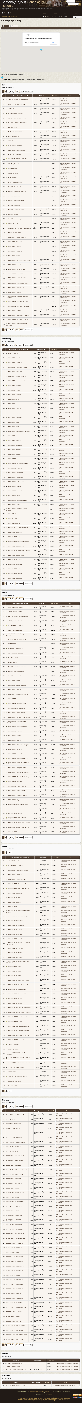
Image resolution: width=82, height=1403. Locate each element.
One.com (36, 1397)
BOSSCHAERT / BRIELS (13, 1293)
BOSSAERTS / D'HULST (13, 1179)
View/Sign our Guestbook (51, 16)
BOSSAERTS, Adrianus (15, 699)
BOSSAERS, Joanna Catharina (17, 376)
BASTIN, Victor (12, 127)
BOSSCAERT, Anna (14, 523)
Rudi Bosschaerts (47, 1394)
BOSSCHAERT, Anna (14, 832)
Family (17, 1111)
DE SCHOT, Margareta (14, 1081)
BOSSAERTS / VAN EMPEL (14, 1229)
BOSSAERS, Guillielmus (15, 371)
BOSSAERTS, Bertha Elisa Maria (18, 283)
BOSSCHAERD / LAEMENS (14, 1261)
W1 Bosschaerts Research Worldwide (67, 1363)
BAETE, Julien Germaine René (17, 118)
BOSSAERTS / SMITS (12, 1211)
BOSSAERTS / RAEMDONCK (15, 1202)
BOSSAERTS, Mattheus (15, 781)
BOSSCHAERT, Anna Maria (16, 907)
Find (44, 13)
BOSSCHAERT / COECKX (14, 1312)
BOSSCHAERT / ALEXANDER (15, 1266)
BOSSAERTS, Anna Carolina (16, 708)
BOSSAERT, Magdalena (15, 445)
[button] (41, 50)
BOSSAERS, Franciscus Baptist (17, 367)
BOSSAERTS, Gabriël (14, 740)
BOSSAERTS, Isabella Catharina (17, 482)
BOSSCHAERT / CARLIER (14, 1302)
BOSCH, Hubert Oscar (14, 232)
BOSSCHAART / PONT (13, 1252)
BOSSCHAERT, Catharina (15, 920)
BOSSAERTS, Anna (14, 459)
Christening (40, 349)
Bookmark (69, 16)
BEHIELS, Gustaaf (13, 164)
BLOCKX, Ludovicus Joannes (16, 210)
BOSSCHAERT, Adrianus (15, 537)
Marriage (38, 1111)
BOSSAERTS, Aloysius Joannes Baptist (19, 260)
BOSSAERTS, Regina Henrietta (17, 795)
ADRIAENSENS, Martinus (15, 611)
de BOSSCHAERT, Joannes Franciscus (19, 1063)
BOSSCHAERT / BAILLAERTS (15, 1270)
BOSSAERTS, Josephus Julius (17, 767)
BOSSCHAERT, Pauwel (15, 998)
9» (17, 345)
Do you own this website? (32, 42)
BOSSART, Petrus (13, 518)
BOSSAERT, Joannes (14, 436)
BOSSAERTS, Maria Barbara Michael (19, 772)
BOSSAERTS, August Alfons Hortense (19, 274)
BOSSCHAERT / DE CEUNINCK (16, 1325)
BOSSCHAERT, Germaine (15, 948)
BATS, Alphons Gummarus (16, 132)
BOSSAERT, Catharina (14, 408)
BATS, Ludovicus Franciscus (16, 150)
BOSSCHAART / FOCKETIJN (15, 1247)
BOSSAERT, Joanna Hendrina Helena (19, 431)
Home (5, 12)
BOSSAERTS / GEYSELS (14, 1183)
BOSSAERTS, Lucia (14, 495)
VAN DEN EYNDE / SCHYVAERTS (16, 1369)
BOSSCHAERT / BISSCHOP (14, 1284)
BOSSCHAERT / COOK (13, 1316)
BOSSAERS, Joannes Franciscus (18, 694)
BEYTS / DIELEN (11, 1133)
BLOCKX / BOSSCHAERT (14, 1137)
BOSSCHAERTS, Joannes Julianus (18, 1030)
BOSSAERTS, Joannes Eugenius (18, 758)
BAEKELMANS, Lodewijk (15, 113)
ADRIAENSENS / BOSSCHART (15, 1114)
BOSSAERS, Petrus (14, 390)
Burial (43, 857)
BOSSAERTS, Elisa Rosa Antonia (18, 301)
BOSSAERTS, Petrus (14, 504)
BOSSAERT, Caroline (14, 246)
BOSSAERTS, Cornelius (15, 731)
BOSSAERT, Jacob (13, 422)
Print (62, 16)
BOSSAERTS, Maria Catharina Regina (19, 777)
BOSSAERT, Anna (13, 399)
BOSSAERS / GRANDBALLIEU (15, 1156)
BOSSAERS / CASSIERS (13, 1147)
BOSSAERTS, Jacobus (15, 749)
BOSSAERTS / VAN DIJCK (14, 1224)
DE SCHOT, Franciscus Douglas (17, 1076)
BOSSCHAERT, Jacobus (15, 952)
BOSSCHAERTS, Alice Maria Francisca (19, 1007)
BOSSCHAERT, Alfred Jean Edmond (19, 827)
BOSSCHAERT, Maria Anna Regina (18, 980)
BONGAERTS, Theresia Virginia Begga (19, 228)
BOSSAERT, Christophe (15, 251)
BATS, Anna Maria (13, 136)
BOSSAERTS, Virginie (14, 800)
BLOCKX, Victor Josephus (15, 219)
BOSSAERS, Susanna (14, 394)
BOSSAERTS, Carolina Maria (16, 287)
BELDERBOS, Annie (14, 644)
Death (41, 603)
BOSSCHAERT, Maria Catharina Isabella (20, 985)
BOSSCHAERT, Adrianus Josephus (18, 541)
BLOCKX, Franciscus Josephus (17, 191)
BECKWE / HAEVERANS (13, 1124)
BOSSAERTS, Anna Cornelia (16, 269)
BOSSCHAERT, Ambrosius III (16, 555)
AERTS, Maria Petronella (15, 621)
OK (53, 43)
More (76, 13)
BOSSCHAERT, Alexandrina (16, 546)
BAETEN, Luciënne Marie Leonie (17, 122)
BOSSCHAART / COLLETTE (14, 1243)
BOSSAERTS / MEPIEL (13, 1197)
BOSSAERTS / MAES (12, 1188)
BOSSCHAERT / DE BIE (13, 1321)
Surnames (79, 5)
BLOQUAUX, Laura (13, 223)
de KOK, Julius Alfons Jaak (16, 1067)
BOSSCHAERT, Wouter (15, 1003)
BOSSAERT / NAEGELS (13, 1165)
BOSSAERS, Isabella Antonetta (17, 237)
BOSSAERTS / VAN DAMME (14, 1215)
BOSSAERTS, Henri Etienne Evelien (18, 320)
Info (65, 13)
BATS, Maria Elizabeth (14, 154)
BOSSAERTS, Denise (14, 292)
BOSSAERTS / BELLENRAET (15, 1174)
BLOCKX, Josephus (14, 205)
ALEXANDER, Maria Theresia (16, 104)
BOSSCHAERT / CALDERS (14, 1298)
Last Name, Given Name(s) (19, 96)
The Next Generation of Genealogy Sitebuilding (38, 1391)
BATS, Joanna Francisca (15, 145)
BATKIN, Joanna (13, 353)
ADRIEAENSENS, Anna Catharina (18, 99)
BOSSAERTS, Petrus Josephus (17, 790)
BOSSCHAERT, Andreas (15, 560)
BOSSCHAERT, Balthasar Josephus (18, 916)
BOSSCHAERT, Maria (14, 971)
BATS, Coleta (12, 141)
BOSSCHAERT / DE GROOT (14, 1330)
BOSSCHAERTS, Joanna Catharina (18, 1026)
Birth (41, 96)
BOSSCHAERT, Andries (15, 893)
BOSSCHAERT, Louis (14, 966)
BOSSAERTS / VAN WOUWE (15, 1234)
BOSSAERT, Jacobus (14, 427)
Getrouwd (36, 1382)
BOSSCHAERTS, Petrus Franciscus (18, 1040)
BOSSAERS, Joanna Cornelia (17, 381)
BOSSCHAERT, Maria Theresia (17, 989)
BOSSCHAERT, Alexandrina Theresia (19, 550)
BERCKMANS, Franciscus (15, 653)
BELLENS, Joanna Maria (15, 648)
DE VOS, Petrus (12, 1085)
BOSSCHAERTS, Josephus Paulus (18, 1035)
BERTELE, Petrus (13, 657)
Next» (22, 91)
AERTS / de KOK (11, 1119)
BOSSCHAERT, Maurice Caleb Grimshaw (20, 994)
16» (17, 91)
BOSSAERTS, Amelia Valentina (17, 703)
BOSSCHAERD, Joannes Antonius (18, 527)
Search (12, 12)
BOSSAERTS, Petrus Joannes (17, 786)
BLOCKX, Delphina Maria (15, 187)
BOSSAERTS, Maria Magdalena (17, 500)
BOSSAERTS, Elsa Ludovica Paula (18, 306)
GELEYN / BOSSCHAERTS (14, 1363)
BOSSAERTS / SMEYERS (14, 1206)
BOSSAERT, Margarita (14, 449)
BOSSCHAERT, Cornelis (15, 930)
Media (55, 13)
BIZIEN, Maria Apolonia (15, 182)
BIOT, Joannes (12, 177)
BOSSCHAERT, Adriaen (15, 532)
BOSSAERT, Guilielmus (15, 417)
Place (5, 26)
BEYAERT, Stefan (13, 173)
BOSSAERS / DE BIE (12, 1151)
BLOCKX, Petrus (13, 214)
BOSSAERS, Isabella (14, 680)
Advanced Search (71, 5)
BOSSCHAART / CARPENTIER (15, 1238)
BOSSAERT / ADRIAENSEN (14, 1160)
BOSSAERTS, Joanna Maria (16, 491)
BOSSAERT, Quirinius (14, 454)
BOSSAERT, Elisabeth (14, 413)
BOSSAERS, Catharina (15, 362)
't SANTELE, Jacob (13, 861)
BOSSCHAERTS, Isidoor (15, 1021)
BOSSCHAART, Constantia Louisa (18, 804)
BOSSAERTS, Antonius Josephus (18, 463)
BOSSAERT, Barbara (14, 404)
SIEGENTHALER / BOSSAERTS (15, 1385)
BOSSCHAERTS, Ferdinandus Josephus (20, 1017)
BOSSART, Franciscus (14, 514)
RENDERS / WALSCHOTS (13, 1366)
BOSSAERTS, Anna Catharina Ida (18, 265)
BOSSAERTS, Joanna (14, 486)
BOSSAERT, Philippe (14, 255)
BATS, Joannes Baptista (15, 630)
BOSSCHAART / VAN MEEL (14, 1257)
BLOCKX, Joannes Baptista (16, 200)
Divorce (37, 1360)
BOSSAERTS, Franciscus (15, 472)
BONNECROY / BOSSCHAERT (15, 1142)
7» (17, 1106)
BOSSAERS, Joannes (14, 385)
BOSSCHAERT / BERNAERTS (15, 1280)
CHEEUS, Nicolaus (13, 1044)
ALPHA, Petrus (12, 109)
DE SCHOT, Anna (13, 1072)
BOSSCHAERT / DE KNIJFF (14, 1339)
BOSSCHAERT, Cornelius (15, 939)
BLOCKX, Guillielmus (14, 196)
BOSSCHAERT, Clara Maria (16, 925)
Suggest (13, 26)
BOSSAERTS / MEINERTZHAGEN (16, 1192)
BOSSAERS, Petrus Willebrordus (17, 242)
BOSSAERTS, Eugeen (14, 310)
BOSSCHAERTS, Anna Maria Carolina (19, 1012)
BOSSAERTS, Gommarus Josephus (18, 315)
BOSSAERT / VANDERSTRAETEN (16, 1169)
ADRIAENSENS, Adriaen (15, 607)
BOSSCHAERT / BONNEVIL (14, 1289)
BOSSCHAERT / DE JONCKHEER (16, 1335)
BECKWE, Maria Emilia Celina (17, 639)
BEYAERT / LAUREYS (13, 1128)
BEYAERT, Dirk (12, 168)
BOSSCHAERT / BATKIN (13, 1275)
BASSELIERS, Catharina (15, 625)
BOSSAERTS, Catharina (15, 468)
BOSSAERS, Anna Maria (15, 358)
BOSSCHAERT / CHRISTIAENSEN (16, 1307)
